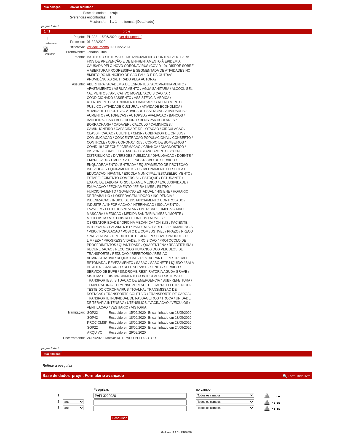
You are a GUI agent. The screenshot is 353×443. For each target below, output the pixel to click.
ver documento (130, 37)
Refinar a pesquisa (57, 366)
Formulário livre (299, 376)
